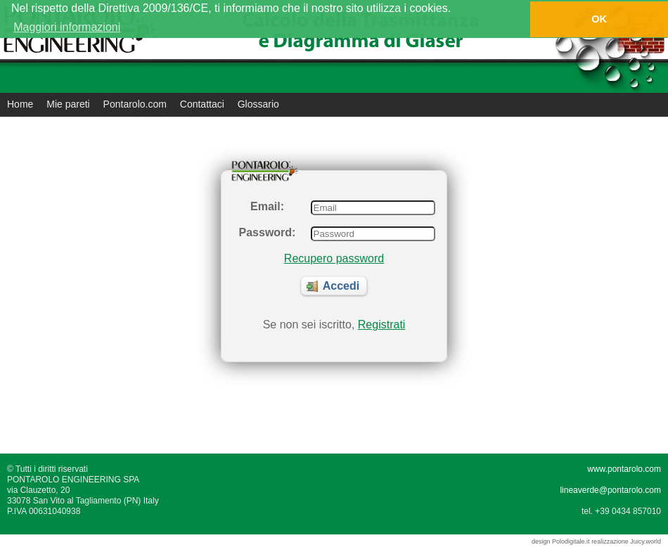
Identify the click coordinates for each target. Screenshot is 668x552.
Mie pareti (67, 104)
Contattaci (202, 104)
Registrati (382, 324)
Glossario (258, 104)
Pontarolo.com (135, 104)
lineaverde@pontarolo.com (610, 490)
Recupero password (334, 258)
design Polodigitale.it (561, 541)
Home (20, 104)
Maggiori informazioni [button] (66, 27)
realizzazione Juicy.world (626, 541)
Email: (267, 206)
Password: (267, 232)
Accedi (333, 286)
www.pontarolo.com (624, 469)
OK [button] (599, 19)
